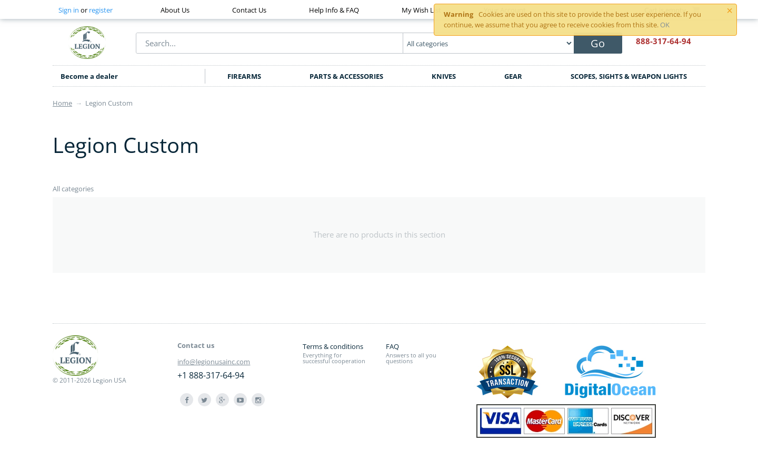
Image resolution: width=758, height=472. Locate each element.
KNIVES (444, 76)
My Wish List (421, 10)
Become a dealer (89, 76)
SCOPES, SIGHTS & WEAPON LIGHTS (629, 76)
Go (598, 43)
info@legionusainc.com (213, 361)
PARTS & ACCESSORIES (346, 76)
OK (665, 24)
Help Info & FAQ (334, 10)
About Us (175, 10)
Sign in (68, 10)
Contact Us (249, 10)
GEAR (513, 76)
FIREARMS (244, 76)
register (101, 10)
